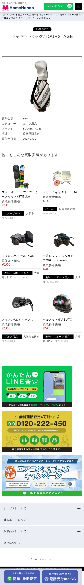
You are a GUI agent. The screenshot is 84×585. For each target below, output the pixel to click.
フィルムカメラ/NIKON (18, 255)
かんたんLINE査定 (54, 6)
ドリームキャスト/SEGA (60, 192)
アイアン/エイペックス (18, 319)
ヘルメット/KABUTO (57, 319)
